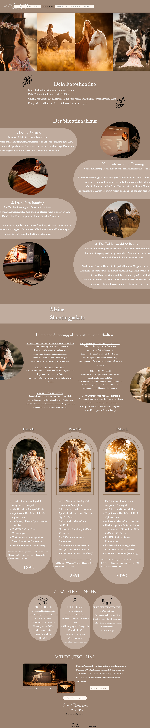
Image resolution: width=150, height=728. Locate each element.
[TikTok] (77, 723)
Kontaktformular (18, 142)
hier (85, 642)
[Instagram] (73, 723)
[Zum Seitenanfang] (75, 698)
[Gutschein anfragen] (99, 688)
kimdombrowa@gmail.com (75, 714)
